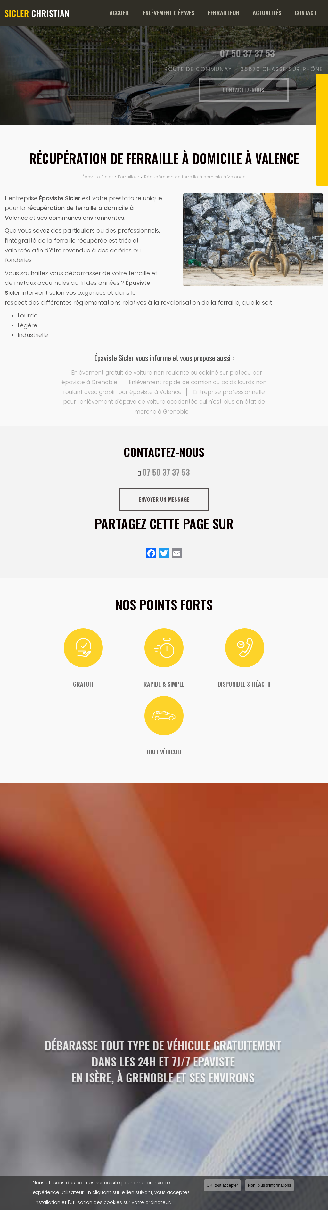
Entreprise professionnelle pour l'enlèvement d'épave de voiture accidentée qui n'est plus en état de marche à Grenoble (164, 402)
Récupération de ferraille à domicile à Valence (195, 177)
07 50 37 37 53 (166, 472)
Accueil (147, 13)
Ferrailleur (239, 13)
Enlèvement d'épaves (190, 13)
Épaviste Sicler (97, 177)
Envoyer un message (164, 499)
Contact (309, 13)
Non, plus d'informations (269, 1186)
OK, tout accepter (222, 1186)
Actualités (276, 13)
